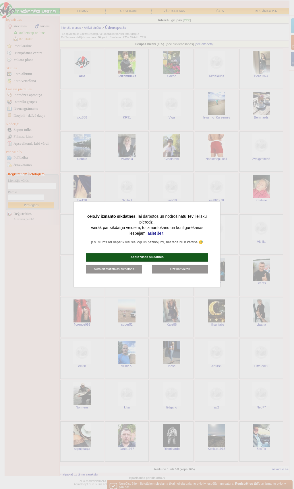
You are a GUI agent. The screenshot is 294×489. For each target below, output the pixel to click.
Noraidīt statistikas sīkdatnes (114, 269)
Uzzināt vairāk (180, 269)
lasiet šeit (155, 233)
